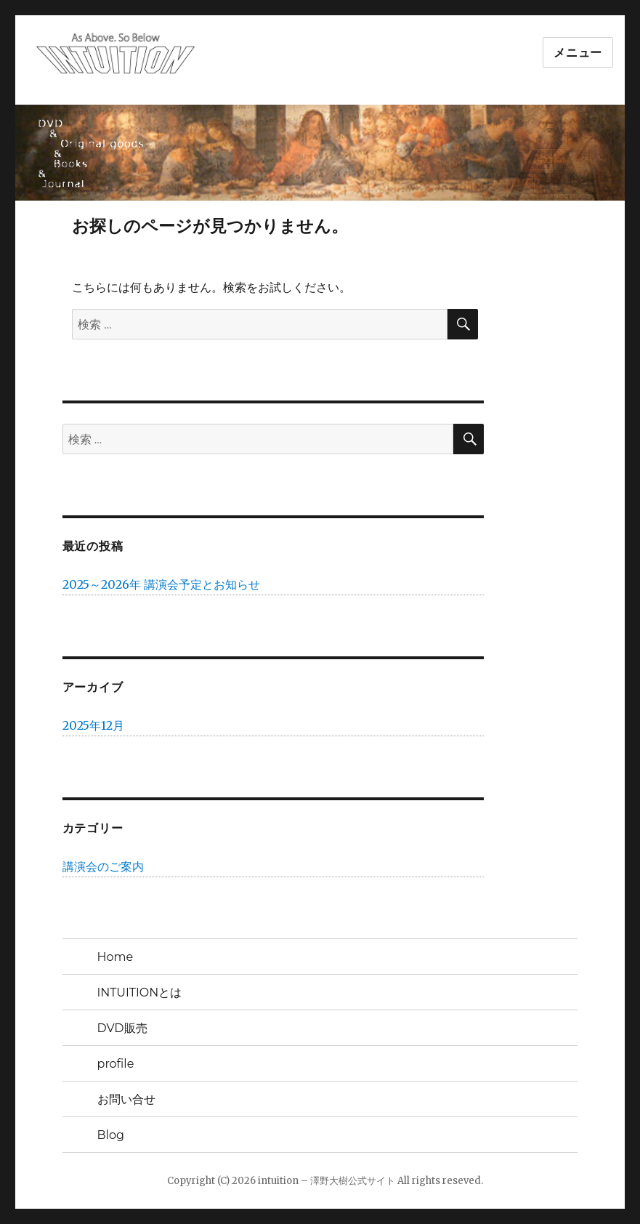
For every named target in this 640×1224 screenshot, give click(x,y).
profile (115, 1064)
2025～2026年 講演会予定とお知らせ (161, 584)
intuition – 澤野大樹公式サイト (326, 1181)
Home (115, 957)
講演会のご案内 (103, 866)
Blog (110, 1135)
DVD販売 (122, 1028)
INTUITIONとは (139, 992)
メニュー (578, 53)
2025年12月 (93, 725)
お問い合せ (126, 1099)
